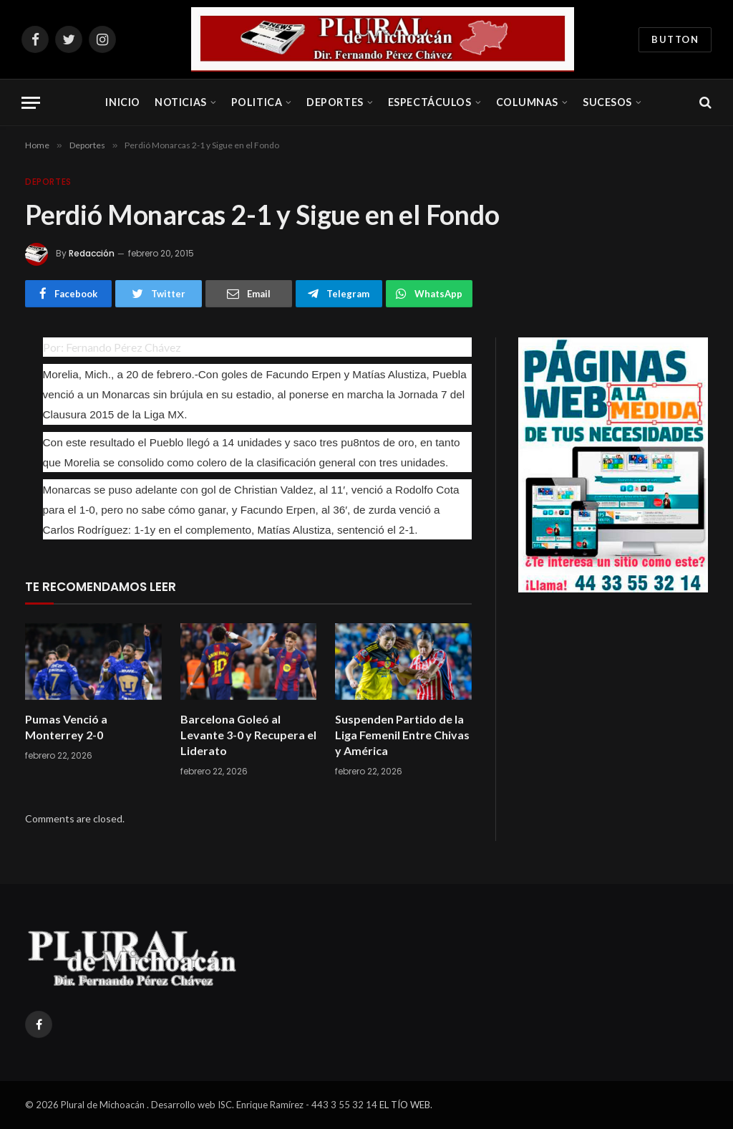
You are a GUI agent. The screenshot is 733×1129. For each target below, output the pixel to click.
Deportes (335, 102)
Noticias (181, 102)
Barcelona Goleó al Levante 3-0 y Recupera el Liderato (248, 734)
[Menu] (30, 103)
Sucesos (607, 102)
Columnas (527, 102)
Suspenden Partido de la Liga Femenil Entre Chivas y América (402, 734)
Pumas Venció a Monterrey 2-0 (66, 726)
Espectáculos (430, 102)
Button (675, 39)
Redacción (92, 253)
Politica (257, 102)
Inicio (122, 102)
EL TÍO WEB (404, 1104)
